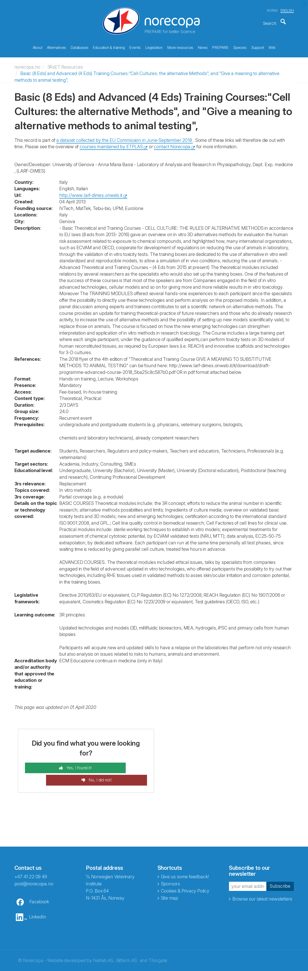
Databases (79, 46)
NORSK (272, 9)
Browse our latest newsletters (262, 882)
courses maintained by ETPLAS (111, 142)
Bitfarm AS (126, 944)
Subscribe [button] (280, 870)
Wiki (272, 46)
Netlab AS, (103, 944)
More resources (180, 46)
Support (257, 46)
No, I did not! (121, 763)
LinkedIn (37, 900)
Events (135, 46)
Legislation (154, 46)
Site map (169, 881)
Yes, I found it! (57, 763)
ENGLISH (287, 9)
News (202, 46)
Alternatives (56, 46)
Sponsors (170, 867)
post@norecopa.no (33, 867)
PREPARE (220, 46)
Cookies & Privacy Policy (185, 874)
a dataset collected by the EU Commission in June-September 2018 (124, 135)
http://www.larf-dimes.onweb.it (90, 190)
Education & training (109, 46)
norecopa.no (27, 62)
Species (240, 46)
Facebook (39, 885)
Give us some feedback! (185, 860)
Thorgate (158, 944)
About (37, 46)
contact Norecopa (172, 142)
